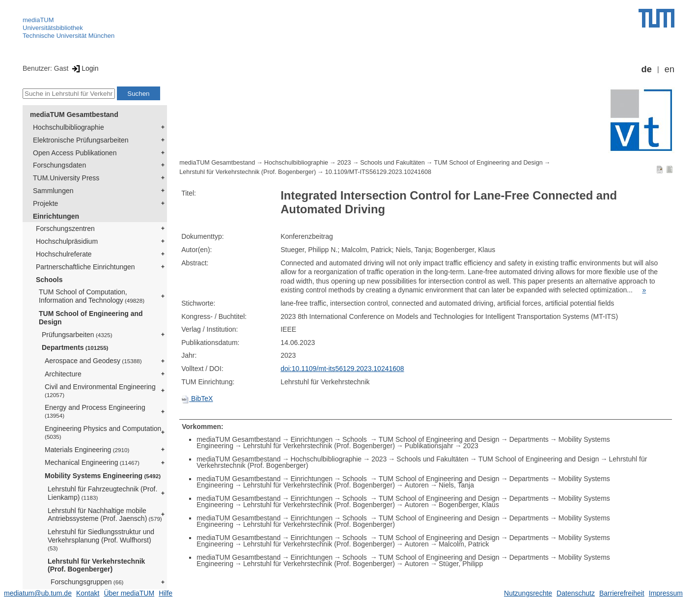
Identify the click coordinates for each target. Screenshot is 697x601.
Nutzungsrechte (528, 593)
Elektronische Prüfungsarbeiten (81, 140)
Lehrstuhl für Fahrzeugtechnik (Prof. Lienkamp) (102, 493)
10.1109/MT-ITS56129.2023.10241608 (378, 172)
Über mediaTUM (129, 593)
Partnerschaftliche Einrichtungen (85, 267)
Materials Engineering (87, 450)
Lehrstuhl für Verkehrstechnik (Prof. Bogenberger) (96, 565)
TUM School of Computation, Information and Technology (91, 296)
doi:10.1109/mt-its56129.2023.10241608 (342, 368)
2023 (344, 162)
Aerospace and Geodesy (93, 361)
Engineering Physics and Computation (103, 432)
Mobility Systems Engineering (103, 476)
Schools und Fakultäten (392, 162)
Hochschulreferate (64, 254)
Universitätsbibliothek (53, 27)
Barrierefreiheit (621, 593)
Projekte (45, 203)
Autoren (417, 485)
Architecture (63, 374)
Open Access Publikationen (74, 153)
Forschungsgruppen (87, 582)
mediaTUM (38, 20)
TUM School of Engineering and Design (91, 318)
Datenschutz (576, 593)
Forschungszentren (65, 228)
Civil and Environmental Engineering (100, 390)
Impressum (666, 593)
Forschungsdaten (59, 165)
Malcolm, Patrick (464, 544)
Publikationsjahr (429, 446)
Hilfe (165, 593)
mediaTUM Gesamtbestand (74, 114)
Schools (49, 280)
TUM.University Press (66, 178)
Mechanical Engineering (92, 462)
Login (84, 68)
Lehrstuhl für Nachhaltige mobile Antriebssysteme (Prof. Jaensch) (105, 515)
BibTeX (197, 398)
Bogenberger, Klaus (469, 505)
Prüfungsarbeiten (77, 335)
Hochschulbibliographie (68, 127)
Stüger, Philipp (461, 564)
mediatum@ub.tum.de (38, 593)
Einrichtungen (56, 216)
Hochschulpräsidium (67, 241)
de (646, 69)
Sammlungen (53, 191)
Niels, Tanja (456, 485)
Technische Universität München (68, 35)
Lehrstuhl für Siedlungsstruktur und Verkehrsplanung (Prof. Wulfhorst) (101, 539)
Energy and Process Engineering (95, 411)
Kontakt (87, 593)
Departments (75, 347)
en (669, 69)
